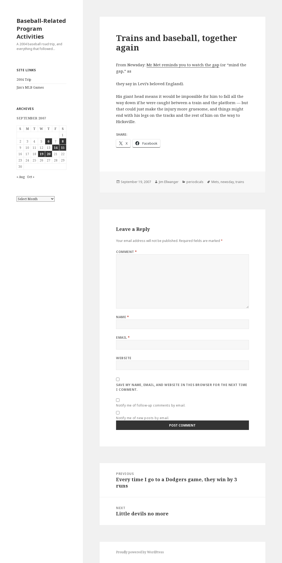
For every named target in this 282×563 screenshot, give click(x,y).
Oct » (30, 177)
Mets (215, 182)
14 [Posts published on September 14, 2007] (56, 147)
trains (240, 182)
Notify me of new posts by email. (142, 418)
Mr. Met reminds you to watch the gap (183, 64)
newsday (227, 182)
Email (123, 337)
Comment (126, 252)
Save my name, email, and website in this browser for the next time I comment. (181, 387)
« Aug (21, 177)
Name (122, 317)
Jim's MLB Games (30, 87)
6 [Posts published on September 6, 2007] (48, 141)
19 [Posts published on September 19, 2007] (41, 154)
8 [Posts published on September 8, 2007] (63, 141)
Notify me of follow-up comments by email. (151, 405)
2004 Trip (24, 79)
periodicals (194, 182)
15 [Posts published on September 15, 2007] (63, 147)
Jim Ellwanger (169, 182)
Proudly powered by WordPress (140, 552)
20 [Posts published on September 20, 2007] (48, 154)
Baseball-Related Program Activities (41, 28)
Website (123, 358)
